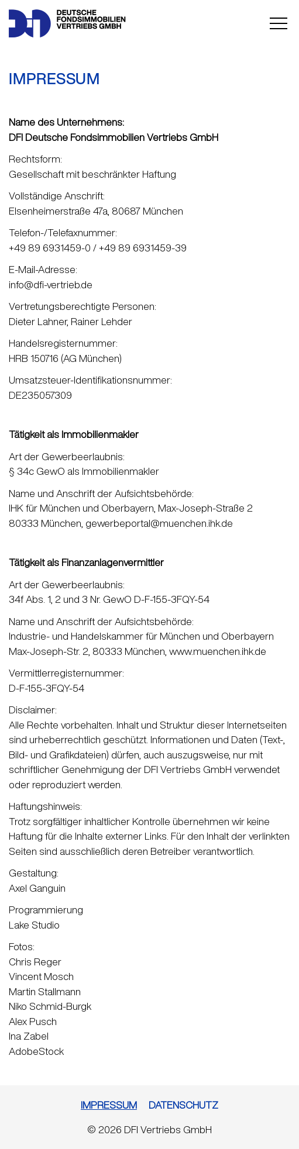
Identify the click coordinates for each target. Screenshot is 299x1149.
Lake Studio (34, 925)
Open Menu (278, 23)
